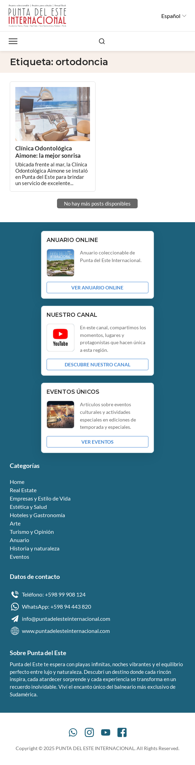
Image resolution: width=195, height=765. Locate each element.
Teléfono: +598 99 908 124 (48, 594)
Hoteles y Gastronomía (37, 515)
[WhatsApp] (73, 732)
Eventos (19, 556)
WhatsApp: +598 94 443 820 (50, 606)
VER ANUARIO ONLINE (97, 287)
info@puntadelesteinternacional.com (60, 619)
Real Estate (23, 490)
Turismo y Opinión (32, 531)
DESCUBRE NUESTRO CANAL (97, 364)
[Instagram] (89, 732)
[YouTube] (105, 732)
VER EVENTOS (97, 442)
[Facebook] (122, 732)
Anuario (19, 540)
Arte (15, 523)
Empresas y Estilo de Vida (40, 498)
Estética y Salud (28, 506)
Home (17, 481)
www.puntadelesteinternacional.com (60, 631)
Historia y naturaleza (34, 548)
